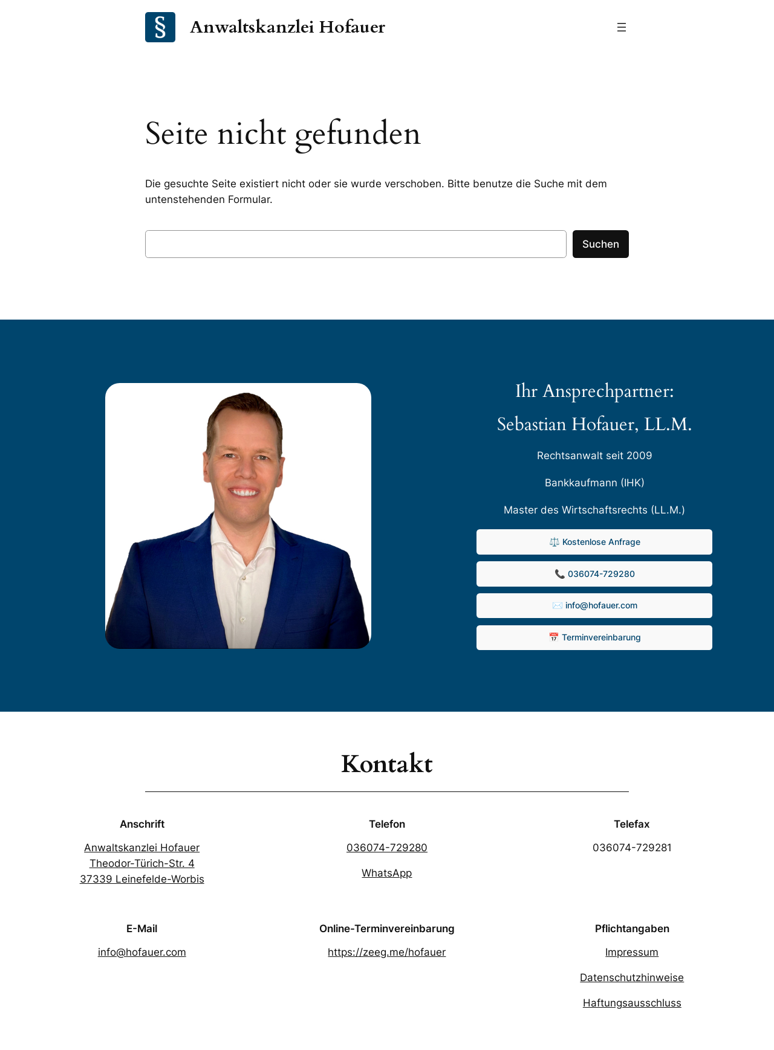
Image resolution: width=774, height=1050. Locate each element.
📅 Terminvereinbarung (594, 637)
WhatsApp (387, 873)
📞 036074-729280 (594, 573)
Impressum (632, 952)
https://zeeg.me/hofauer (387, 952)
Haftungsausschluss (632, 1003)
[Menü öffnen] (621, 27)
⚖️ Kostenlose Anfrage (594, 541)
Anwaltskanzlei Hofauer (287, 27)
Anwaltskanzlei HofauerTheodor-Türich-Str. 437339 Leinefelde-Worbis (142, 863)
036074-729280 (387, 848)
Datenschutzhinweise (632, 977)
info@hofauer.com (142, 952)
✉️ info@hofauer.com (594, 605)
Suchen (600, 244)
